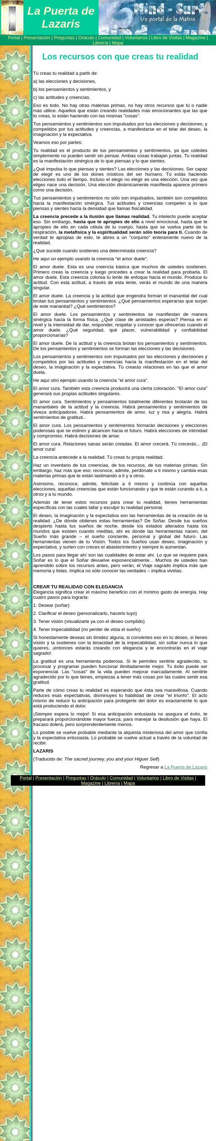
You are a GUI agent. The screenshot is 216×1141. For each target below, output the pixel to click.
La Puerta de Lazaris (185, 767)
